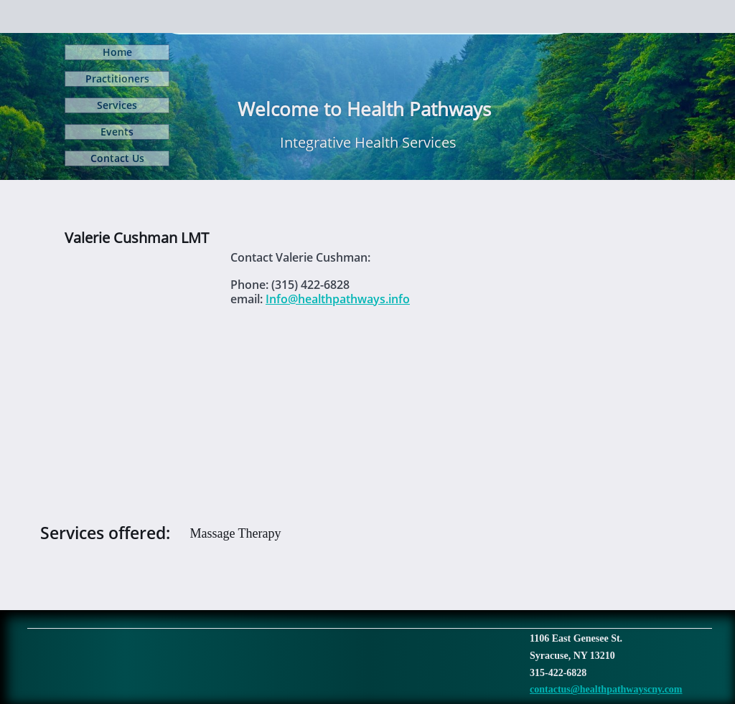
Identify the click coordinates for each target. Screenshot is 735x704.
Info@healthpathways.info (338, 299)
